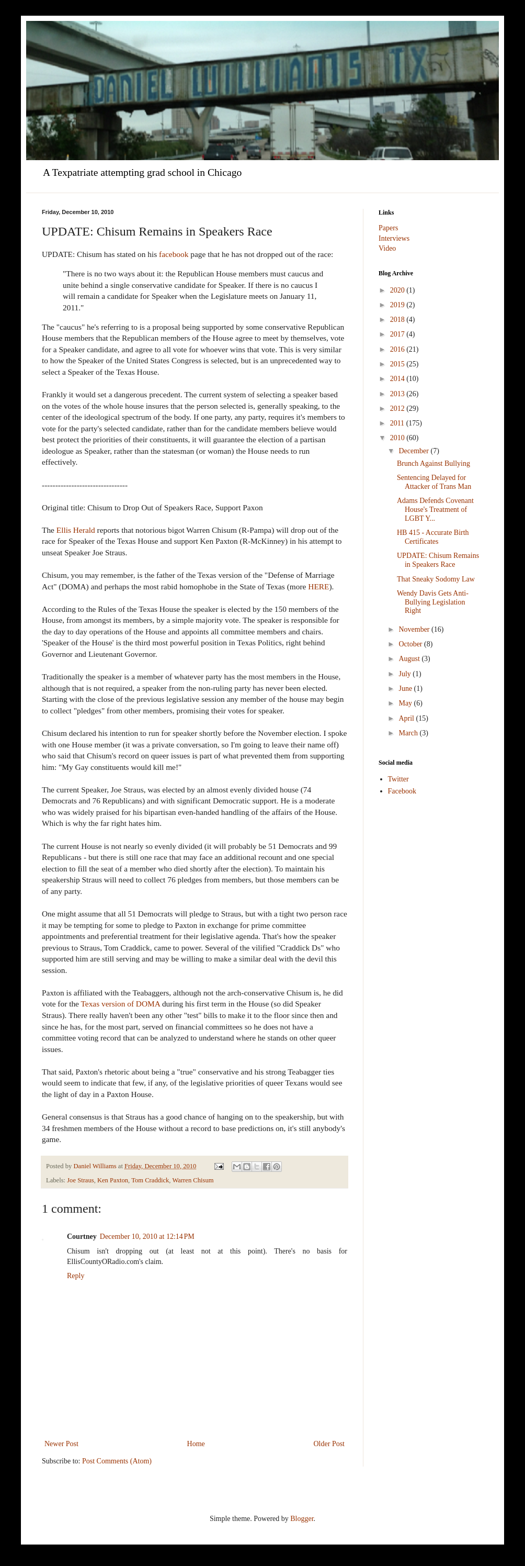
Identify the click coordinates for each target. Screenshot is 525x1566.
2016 (398, 349)
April (407, 718)
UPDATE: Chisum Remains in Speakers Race (438, 560)
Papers (388, 228)
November (414, 629)
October (411, 644)
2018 (398, 319)
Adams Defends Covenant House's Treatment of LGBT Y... (435, 509)
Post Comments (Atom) (117, 1461)
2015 (398, 364)
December (414, 451)
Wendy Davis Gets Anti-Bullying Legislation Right (433, 602)
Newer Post (61, 1444)
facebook (173, 254)
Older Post (329, 1444)
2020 (398, 290)
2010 (398, 438)
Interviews (394, 238)
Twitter (398, 779)
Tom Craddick (150, 1180)
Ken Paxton (112, 1180)
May (406, 703)
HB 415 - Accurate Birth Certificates (433, 537)
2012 (398, 408)
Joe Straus (80, 1180)
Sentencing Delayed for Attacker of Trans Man (434, 482)
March (408, 733)
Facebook (402, 791)
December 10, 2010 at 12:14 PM (147, 1236)
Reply (75, 1276)
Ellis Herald (75, 529)
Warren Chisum (192, 1180)
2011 (398, 423)
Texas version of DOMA (121, 1003)
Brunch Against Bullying (433, 463)
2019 (398, 305)
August (409, 659)
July (405, 674)
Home (196, 1444)
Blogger (301, 1519)
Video (387, 248)
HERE (318, 586)
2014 (398, 379)
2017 (398, 334)
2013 (398, 394)
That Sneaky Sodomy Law (436, 579)
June (406, 688)
